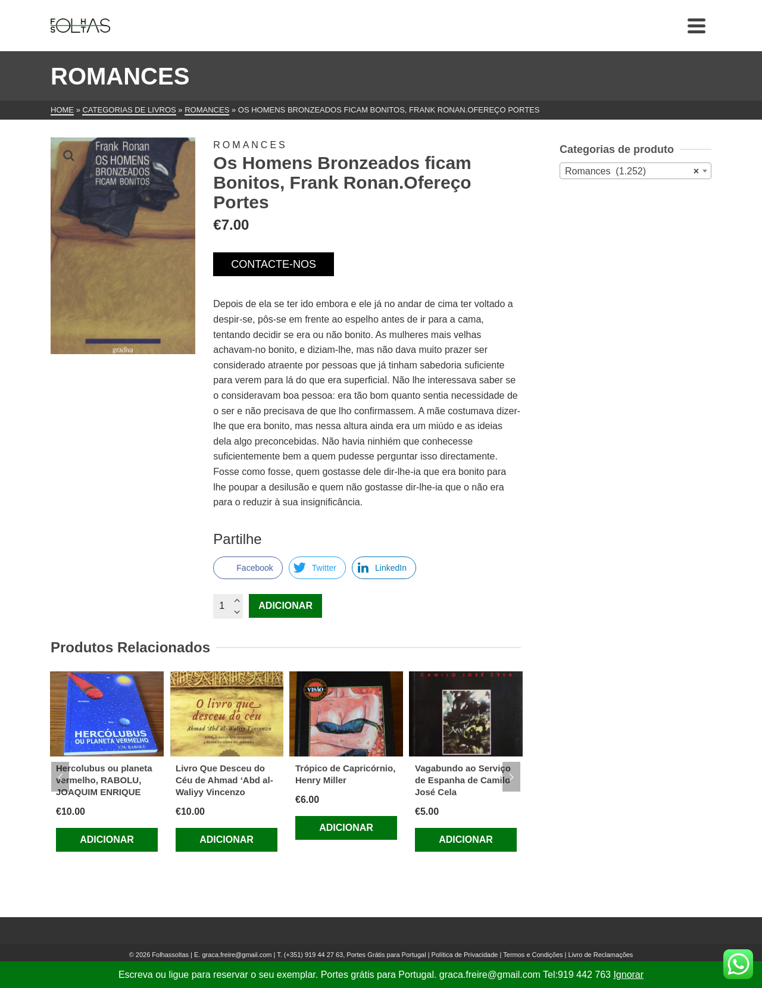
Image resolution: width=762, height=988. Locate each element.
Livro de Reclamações (601, 954)
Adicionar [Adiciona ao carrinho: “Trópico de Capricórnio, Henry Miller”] (346, 828)
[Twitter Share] (317, 567)
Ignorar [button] (628, 975)
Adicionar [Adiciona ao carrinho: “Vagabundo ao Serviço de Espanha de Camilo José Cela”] (466, 839)
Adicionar (285, 606)
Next (511, 777)
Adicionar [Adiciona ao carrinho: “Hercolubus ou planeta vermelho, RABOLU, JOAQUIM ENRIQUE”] (107, 839)
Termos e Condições (533, 954)
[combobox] (635, 170)
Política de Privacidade (465, 954)
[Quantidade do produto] (228, 606)
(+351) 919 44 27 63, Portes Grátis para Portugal (356, 954)
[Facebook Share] (247, 567)
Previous (60, 777)
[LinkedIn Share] (384, 567)
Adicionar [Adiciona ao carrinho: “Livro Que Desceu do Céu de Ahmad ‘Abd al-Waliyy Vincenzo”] (226, 839)
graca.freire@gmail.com (236, 954)
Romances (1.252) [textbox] (632, 171)
